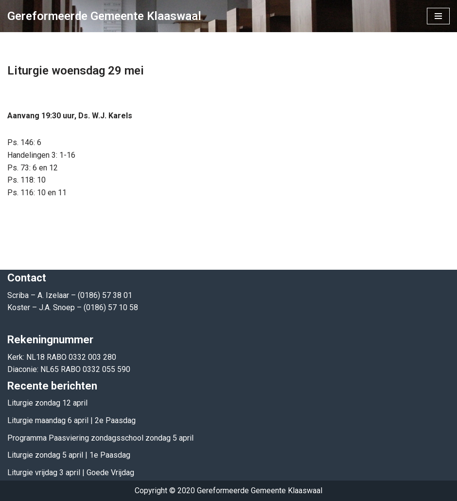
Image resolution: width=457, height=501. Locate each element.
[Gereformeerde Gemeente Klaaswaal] (104, 16)
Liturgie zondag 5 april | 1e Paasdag (68, 455)
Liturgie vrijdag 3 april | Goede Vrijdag (70, 472)
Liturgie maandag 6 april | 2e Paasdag (71, 420)
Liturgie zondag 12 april (47, 403)
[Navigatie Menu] (438, 16)
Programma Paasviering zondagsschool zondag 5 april (100, 438)
